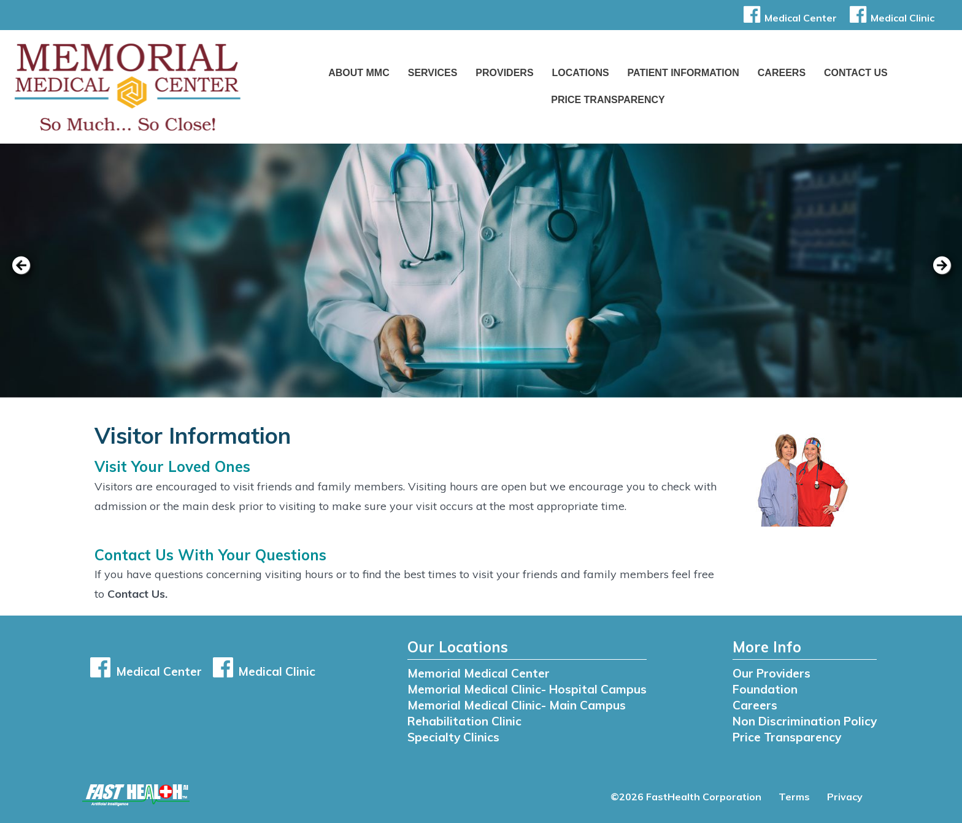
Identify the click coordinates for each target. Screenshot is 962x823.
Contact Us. (137, 594)
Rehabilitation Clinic (464, 721)
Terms (794, 796)
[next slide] (934, 273)
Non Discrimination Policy (805, 721)
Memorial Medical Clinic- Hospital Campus (527, 689)
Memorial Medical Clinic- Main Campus (516, 705)
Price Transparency (608, 100)
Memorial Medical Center (478, 673)
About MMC (359, 73)
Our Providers (771, 673)
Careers (782, 73)
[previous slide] (27, 273)
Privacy (845, 796)
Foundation (765, 689)
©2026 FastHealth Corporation (685, 796)
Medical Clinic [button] (889, 18)
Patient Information (683, 73)
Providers (504, 73)
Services (433, 73)
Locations (580, 73)
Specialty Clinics (453, 737)
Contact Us (856, 73)
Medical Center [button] (788, 18)
